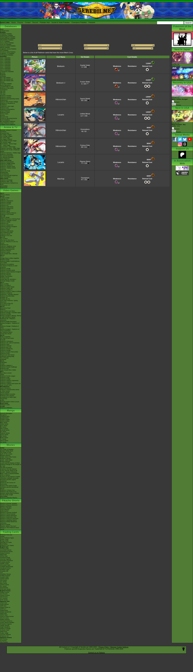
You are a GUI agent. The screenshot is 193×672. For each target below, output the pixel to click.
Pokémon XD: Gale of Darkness (9, 343)
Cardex (2, 82)
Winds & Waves (5, 195)
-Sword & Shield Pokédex (8, 46)
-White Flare (4, 556)
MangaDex (3, 415)
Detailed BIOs (4, 418)
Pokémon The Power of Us (8, 491)
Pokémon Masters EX (6, 208)
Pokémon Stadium (5, 382)
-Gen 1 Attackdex (5, 58)
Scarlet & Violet (4, 198)
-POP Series (4, 600)
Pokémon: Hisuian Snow (7, 166)
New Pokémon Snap (6, 232)
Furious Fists (85, 145)
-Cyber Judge (4, 633)
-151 (1, 572)
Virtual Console (4, 392)
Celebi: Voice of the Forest (8, 457)
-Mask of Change (5, 628)
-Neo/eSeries (4, 587)
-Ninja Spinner (4, 604)
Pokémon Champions (6, 201)
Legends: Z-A (4, 199)
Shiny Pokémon (5, 159)
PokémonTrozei (5, 353)
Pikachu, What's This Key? (8, 526)
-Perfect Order (4, 548)
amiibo (2, 400)
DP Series (3, 431)
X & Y (2, 256)
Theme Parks (4, 114)
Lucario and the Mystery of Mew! (10, 463)
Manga (11, 410)
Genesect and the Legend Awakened (8, 480)
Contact (28, 22)
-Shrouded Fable (5, 565)
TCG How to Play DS (6, 303)
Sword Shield (85, 99)
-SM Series (3, 580)
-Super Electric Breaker (7, 622)
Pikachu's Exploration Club (8, 517)
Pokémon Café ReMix (6, 207)
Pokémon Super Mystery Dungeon (10, 272)
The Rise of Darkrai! (6, 467)
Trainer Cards (4, 539)
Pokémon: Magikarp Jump (8, 246)
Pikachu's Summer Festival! (8, 512)
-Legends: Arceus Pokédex (8, 49)
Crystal (2, 364)
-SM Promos (4, 597)
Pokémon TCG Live (6, 235)
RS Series (3, 427)
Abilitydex (3, 76)
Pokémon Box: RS (5, 347)
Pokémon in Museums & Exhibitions (7, 104)
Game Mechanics (5, 85)
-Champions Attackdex (7, 71)
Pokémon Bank (4, 259)
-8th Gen (2, 92)
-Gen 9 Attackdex (5, 70)
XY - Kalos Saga (5, 145)
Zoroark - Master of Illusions (8, 472)
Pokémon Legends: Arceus (8, 220)
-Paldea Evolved (5, 575)
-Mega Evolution (5, 553)
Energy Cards (4, 541)
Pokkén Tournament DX (7, 249)
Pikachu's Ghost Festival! (7, 514)
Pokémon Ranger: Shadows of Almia (9, 326)
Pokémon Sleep (5, 211)
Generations (85, 129)
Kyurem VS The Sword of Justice (10, 476)
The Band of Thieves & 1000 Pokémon (8, 266)
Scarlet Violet (85, 65)
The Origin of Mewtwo (6, 449)
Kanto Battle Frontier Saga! (8, 140)
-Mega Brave (4, 610)
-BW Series (3, 583)
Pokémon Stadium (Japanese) (9, 380)
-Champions (4, 89)
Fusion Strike (85, 82)
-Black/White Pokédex (6, 40)
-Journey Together (5, 559)
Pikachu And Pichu (5, 506)
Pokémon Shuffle (5, 269)
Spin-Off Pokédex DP (6, 79)
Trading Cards (11, 532)
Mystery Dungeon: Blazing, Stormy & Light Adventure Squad (10, 316)
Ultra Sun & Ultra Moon (7, 240)
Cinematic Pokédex (6, 83)
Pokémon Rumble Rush (7, 247)
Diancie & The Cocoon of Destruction (7, 483)
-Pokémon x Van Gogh (7, 106)
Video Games (10, 190)
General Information (6, 413)
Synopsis (176, 129)
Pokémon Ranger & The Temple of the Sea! (10, 465)
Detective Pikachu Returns (8, 213)
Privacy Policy (104, 647)
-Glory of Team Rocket (7, 616)
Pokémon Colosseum (6, 341)
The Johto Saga (5, 137)
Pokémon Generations (7, 162)
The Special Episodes (6, 156)
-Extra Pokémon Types (7, 538)
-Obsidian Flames (5, 574)
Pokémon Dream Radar (7, 287)
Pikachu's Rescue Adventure (8, 505)
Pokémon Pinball (5, 379)
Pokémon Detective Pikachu (8, 497)
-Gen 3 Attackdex (5, 61)
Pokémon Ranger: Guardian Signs (10, 312)
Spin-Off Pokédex (5, 77)
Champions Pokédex (79, 22)
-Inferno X (3, 609)
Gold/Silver (3, 362)
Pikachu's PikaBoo (5, 508)
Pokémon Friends (5, 204)
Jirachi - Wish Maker (6, 460)
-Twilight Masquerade (6, 566)
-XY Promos (3, 598)
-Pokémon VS (4, 636)
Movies (11, 445)
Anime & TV (10, 127)
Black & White (4, 284)
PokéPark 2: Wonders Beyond (9, 294)
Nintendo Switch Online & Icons (9, 401)
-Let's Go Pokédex (5, 44)
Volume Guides (4, 421)
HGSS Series (4, 434)
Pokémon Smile (5, 229)
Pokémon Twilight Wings (7, 163)
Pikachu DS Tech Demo (7, 355)
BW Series (3, 436)
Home (13, 22)
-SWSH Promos (5, 595)
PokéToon (3, 169)
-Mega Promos (4, 592)
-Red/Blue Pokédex (6, 34)
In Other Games (5, 391)
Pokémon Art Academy (7, 264)
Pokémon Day (4, 108)
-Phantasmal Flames (6, 551)
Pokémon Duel (4, 278)
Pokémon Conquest (6, 293)
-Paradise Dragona (6, 624)
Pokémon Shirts (5, 112)
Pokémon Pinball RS (6, 349)
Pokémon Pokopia (5, 202)
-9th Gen (2, 91)
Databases (11, 26)
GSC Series (3, 425)
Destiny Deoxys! (5, 461)
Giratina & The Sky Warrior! (8, 469)
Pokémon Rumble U (6, 290)
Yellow (2, 374)
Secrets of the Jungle (6, 494)
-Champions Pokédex (6, 55)
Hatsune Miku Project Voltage (9, 102)
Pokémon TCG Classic (7, 545)
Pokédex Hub (45, 22)
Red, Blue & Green (6, 373)
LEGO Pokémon (5, 111)
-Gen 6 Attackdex (5, 65)
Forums (20, 22)
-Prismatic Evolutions (6, 560)
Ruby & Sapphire (5, 337)
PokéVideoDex (4, 174)
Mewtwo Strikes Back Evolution (9, 493)
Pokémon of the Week (6, 88)
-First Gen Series (5, 589)
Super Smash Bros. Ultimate (8, 253)
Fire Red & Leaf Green (7, 338)
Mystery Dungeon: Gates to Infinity (10, 291)
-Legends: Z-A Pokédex (7, 53)
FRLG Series (4, 428)
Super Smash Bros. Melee (8, 370)
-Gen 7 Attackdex (5, 67)
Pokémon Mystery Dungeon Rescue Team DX (8, 227)
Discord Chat (4, 117)
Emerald (2, 340)
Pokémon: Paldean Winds (8, 168)
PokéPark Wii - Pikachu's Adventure (7, 319)
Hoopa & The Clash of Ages (8, 485)
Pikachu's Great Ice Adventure (9, 518)
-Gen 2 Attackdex (5, 59)
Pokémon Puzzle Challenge (8, 367)
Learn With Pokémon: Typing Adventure (8, 301)
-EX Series (3, 586)
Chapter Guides (5, 419)
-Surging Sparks (5, 562)
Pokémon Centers (5, 97)
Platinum (2, 309)
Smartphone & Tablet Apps (8, 397)
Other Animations (5, 177)
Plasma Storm (85, 161)
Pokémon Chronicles (6, 154)
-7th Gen (2, 94)
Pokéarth (92, 22)
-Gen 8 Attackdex (5, 68)
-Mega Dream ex (5, 607)
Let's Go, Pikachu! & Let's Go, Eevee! (9, 242)
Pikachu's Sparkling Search (8, 520)
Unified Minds (85, 114)
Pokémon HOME (5, 222)
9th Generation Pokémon (7, 121)
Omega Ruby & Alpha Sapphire (9, 258)
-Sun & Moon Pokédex (7, 43)
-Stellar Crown (4, 563)
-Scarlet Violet (4, 577)
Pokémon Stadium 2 (6, 365)
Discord (35, 22)
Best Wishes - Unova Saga (8, 144)
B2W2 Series (4, 437)
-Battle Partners (5, 619)
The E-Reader (4, 358)
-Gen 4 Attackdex (5, 62)
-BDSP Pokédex (5, 47)
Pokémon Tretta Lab (6, 288)
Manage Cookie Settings (119, 647)
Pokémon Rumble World (7, 270)
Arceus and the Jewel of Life (8, 470)
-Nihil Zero (3, 606)
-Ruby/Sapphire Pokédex (7, 37)
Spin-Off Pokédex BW (6, 80)
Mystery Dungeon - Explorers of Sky (9, 323)
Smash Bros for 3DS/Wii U (8, 279)
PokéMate (3, 359)
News (2, 29)
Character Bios (4, 133)
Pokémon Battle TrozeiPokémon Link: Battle (10, 262)
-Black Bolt (3, 554)
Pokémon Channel (5, 346)
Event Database (5, 120)
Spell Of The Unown (6, 454)
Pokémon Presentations (7, 109)
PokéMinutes (4, 172)
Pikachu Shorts (10, 500)
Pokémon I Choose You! (7, 490)
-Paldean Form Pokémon (7, 124)
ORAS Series (4, 440)
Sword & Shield (4, 217)
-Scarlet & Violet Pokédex (8, 52)
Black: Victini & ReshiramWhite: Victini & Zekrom (9, 474)
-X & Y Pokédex (5, 41)
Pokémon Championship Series (9, 99)
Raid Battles (4, 544)
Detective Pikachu (5, 250)
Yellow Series (4, 424)
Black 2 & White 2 (5, 285)
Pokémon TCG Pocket (7, 214)
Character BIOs (4, 416)
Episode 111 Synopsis (180, 100)
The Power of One (5, 452)
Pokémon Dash (4, 344)
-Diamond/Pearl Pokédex (7, 38)
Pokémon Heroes (5, 458)
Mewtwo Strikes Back (6, 451)
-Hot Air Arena (4, 618)
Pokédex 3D (4, 297)
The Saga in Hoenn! (6, 139)
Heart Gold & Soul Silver (7, 311)
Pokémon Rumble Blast (7, 296)
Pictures (176, 105)
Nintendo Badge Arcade (7, 281)
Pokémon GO (4, 205)
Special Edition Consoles (7, 394)
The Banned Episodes (7, 157)
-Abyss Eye (3, 603)
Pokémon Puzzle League (7, 376)
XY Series (3, 439)
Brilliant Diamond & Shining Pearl (10, 219)
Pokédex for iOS (5, 305)
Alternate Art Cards (6, 542)
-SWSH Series (4, 578)
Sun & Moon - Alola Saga (7, 147)
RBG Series (3, 422)
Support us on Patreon (96, 652)
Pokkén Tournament (6, 276)
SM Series (3, 442)
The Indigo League (5, 134)
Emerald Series (4, 430)
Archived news (4, 31)
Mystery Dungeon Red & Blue (9, 352)
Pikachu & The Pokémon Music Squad (9, 528)
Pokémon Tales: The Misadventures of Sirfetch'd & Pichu (9, 183)
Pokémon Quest (5, 252)
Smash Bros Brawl (5, 333)
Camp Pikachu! (4, 509)
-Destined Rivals (5, 557)
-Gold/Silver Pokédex (6, 35)
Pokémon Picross (5, 273)
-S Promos (3, 640)
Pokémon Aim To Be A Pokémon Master (10, 150)
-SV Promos (4, 594)
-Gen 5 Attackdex (5, 64)
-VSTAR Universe (5, 634)
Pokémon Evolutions (6, 165)
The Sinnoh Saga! (5, 142)
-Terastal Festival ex (6, 621)
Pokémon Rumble (5, 314)
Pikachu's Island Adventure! (8, 515)
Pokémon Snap (4, 377)
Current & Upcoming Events (8, 118)
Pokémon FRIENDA (6, 407)
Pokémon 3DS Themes (7, 395)
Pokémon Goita (4, 404)
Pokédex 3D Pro (5, 299)
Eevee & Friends (5, 524)
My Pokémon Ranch (6, 332)
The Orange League (6, 136)
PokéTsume (3, 187)
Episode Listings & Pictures (8, 130)
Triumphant (85, 178)
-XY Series (3, 581)
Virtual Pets (3, 398)
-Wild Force (3, 631)
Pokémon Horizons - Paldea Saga (10, 153)
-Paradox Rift (4, 571)
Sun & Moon (4, 238)
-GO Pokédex (4, 50)
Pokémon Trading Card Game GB (10, 383)
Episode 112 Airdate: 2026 (179, 124)
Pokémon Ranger (5, 350)
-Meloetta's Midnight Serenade (9, 478)
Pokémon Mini (4, 368)
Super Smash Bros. (6, 385)
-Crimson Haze (4, 630)
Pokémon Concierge (6, 180)
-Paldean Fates (4, 569)
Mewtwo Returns (5, 455)
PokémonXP (4, 100)
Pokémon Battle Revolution (8, 321)
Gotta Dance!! (4, 511)
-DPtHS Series (4, 584)
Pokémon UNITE (5, 210)
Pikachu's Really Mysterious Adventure (8, 522)
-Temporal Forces (5, 568)
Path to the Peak (5, 171)
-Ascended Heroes (5, 550)
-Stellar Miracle (4, 625)
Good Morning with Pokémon (9, 175)
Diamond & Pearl (5, 308)
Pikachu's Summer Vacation (8, 503)
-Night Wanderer (5, 627)
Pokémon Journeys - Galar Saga (10, 148)
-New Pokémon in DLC (7, 123)
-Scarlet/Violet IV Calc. (7, 86)
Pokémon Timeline (5, 95)
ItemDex (2, 73)
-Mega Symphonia (5, 612)
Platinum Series (5, 433)
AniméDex (3, 131)
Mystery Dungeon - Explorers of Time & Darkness (9, 329)
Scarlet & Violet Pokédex (60, 22)
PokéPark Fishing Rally (7, 356)
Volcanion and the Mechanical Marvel (9, 487)
